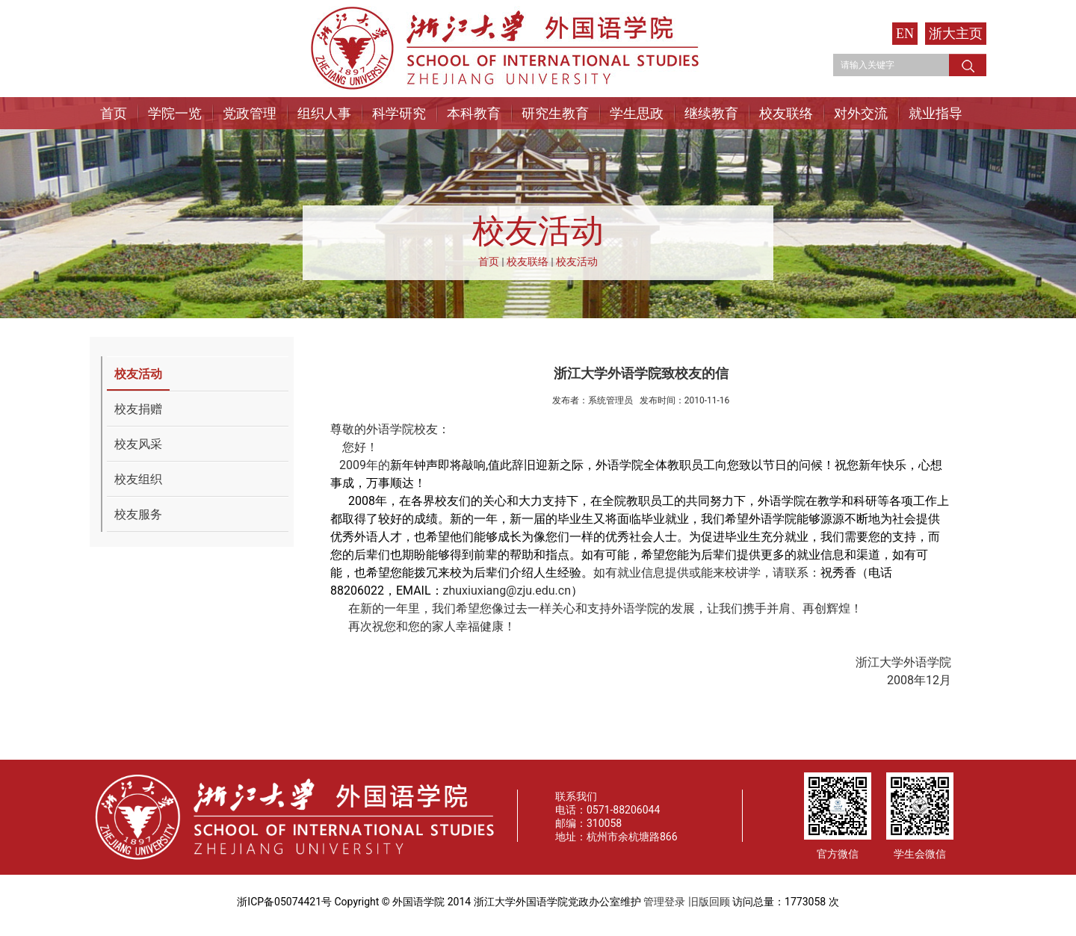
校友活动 (577, 261)
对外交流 (861, 113)
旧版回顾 (709, 902)
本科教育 (474, 113)
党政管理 (249, 113)
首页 (113, 113)
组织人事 (324, 113)
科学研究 (399, 113)
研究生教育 (555, 113)
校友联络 (786, 113)
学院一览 (175, 113)
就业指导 (935, 113)
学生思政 (637, 113)
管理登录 (664, 902)
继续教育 (711, 113)
